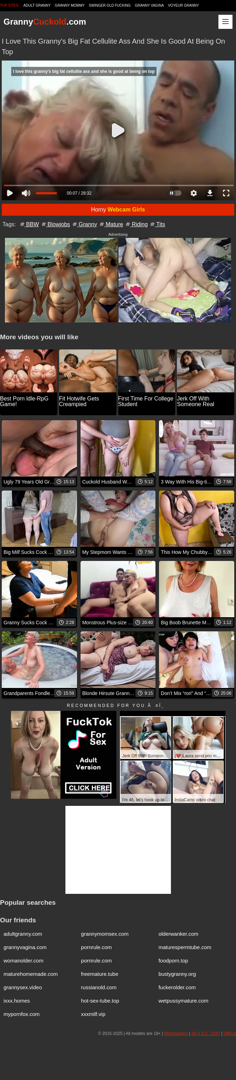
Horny (118, 210)
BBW (29, 224)
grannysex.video (23, 987)
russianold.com (98, 987)
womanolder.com (23, 961)
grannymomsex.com (104, 934)
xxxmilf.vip (93, 1014)
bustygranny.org (177, 974)
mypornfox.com (22, 1014)
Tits (157, 224)
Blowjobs (55, 224)
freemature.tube (99, 974)
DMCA (230, 1033)
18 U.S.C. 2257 (205, 1033)
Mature (110, 224)
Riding (136, 224)
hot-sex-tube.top (100, 1001)
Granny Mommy (70, 5)
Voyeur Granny (183, 5)
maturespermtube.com (185, 947)
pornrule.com (96, 947)
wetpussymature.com (184, 1001)
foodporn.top (173, 961)
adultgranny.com (23, 934)
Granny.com (45, 21)
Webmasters (176, 1033)
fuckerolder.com (177, 987)
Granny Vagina (149, 5)
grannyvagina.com (25, 947)
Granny (84, 224)
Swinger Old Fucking (110, 5)
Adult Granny (37, 5)
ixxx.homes (17, 1001)
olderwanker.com (178, 934)
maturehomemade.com (31, 974)
